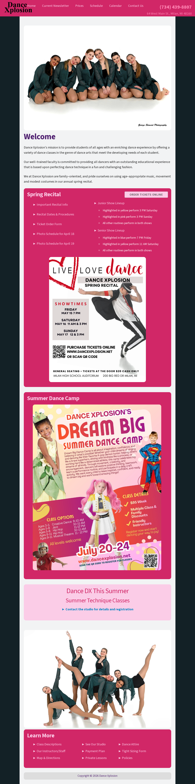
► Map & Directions (46, 758)
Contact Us (135, 6)
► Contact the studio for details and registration (97, 609)
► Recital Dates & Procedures (53, 214)
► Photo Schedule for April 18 (53, 234)
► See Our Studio (94, 744)
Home (31, 6)
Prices (79, 6)
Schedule (96, 6)
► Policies (125, 758)
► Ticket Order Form (47, 224)
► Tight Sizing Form (132, 751)
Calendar (115, 6)
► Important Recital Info (50, 204)
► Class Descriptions (47, 744)
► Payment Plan (93, 751)
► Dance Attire (128, 744)
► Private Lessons (94, 758)
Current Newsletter (55, 6)
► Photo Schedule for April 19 (53, 243)
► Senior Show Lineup (109, 230)
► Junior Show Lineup (109, 203)
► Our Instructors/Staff (49, 751)
